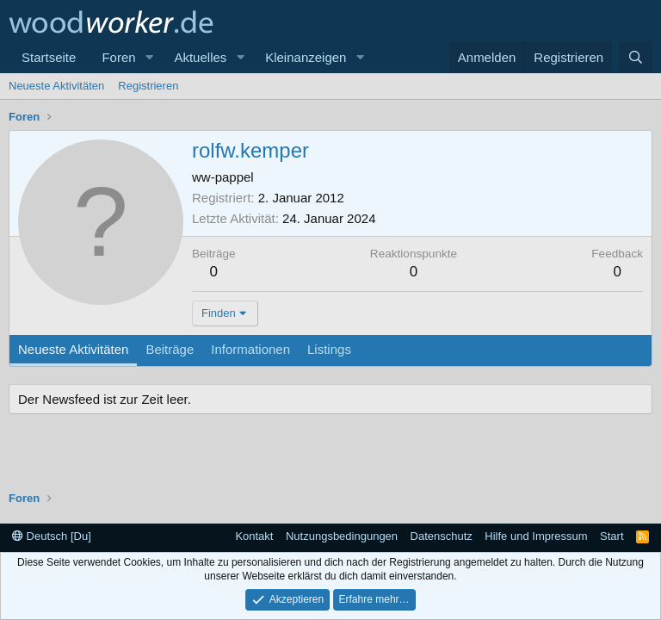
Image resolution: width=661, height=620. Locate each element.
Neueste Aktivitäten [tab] (73, 349)
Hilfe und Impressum (536, 536)
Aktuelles (200, 57)
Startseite (49, 57)
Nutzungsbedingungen (342, 536)
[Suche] (635, 57)
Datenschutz (442, 536)
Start (611, 536)
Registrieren (148, 85)
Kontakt (254, 536)
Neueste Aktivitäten (56, 85)
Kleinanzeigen (305, 57)
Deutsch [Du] (51, 536)
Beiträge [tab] (169, 349)
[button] (149, 57)
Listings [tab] (329, 349)
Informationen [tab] (250, 349)
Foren (118, 57)
